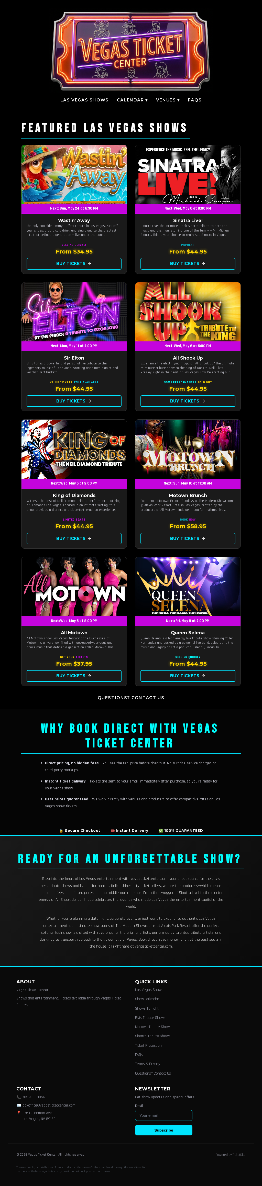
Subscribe (163, 1130)
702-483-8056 (34, 1097)
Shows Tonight (147, 1008)
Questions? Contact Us (131, 697)
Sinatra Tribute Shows (152, 1036)
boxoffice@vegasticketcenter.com (49, 1105)
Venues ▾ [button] (168, 100)
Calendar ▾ (132, 100)
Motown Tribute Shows (153, 1026)
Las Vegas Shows (84, 100)
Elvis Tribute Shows (150, 1017)
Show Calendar (147, 999)
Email (139, 1105)
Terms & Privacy (147, 1064)
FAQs (195, 100)
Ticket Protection (148, 1045)
